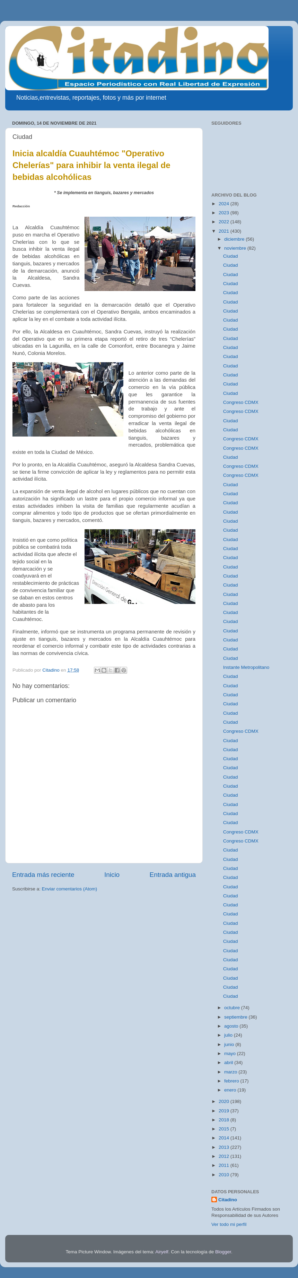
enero (230, 1090)
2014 (224, 1137)
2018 (224, 1119)
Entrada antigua (173, 874)
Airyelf (161, 1251)
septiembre (236, 1017)
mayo (230, 1053)
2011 (224, 1165)
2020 (224, 1101)
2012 (224, 1156)
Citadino (227, 1199)
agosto (231, 1026)
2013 (224, 1147)
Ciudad (230, 256)
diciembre (235, 239)
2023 (224, 212)
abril (229, 1062)
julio (229, 1035)
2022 (224, 221)
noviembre (235, 248)
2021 (224, 231)
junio (229, 1044)
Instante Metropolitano (246, 667)
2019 (224, 1110)
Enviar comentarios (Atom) (69, 888)
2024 (224, 203)
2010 (224, 1174)
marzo (231, 1071)
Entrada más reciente (43, 874)
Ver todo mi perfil (228, 1224)
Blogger (223, 1251)
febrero (232, 1081)
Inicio (112, 874)
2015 (224, 1128)
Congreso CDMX (240, 402)
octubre (232, 1007)
